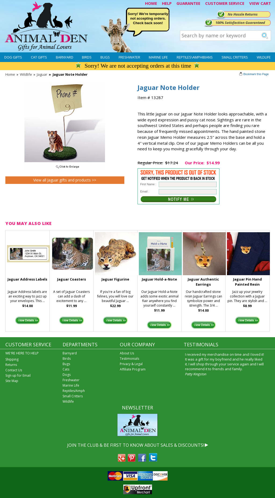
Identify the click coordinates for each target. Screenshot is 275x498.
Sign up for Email (18, 375)
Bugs (105, 57)
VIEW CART (260, 3)
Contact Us (13, 370)
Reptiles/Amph (74, 390)
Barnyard (64, 57)
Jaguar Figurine (115, 279)
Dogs (67, 374)
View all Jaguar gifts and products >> (64, 180)
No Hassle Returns (243, 14)
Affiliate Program (133, 369)
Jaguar (42, 74)
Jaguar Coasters (71, 279)
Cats (66, 369)
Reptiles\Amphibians (195, 57)
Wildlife (264, 57)
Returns (11, 364)
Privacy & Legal (131, 364)
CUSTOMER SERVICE (224, 3)
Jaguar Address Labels (27, 279)
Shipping (12, 359)
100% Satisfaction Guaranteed (240, 22)
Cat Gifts (39, 57)
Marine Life (158, 57)
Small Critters (235, 57)
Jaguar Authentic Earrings (203, 282)
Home (10, 74)
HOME (151, 3)
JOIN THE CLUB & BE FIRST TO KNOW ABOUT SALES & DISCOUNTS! (135, 445)
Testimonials (129, 358)
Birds (87, 57)
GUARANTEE (188, 3)
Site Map (11, 381)
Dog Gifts (13, 57)
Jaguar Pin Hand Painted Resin (247, 282)
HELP (167, 3)
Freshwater (129, 57)
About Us (127, 353)
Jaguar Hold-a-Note (159, 279)
